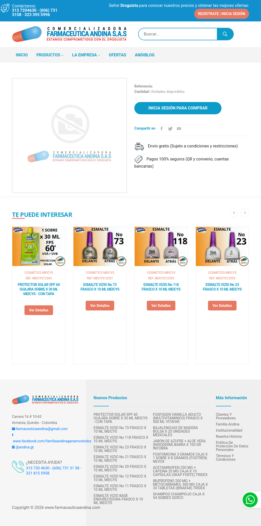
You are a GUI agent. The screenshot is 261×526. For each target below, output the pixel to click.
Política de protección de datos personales (232, 446)
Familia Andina (227, 424)
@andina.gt (23, 447)
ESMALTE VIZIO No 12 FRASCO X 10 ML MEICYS (120, 478)
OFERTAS (117, 55)
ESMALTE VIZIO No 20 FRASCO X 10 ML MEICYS (120, 468)
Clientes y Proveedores (226, 416)
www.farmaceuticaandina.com (72, 507)
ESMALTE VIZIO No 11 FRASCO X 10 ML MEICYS (120, 487)
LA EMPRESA (86, 55)
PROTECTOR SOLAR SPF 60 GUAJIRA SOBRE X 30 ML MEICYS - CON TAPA (39, 289)
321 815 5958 (37, 473)
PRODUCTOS (49, 55)
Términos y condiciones (226, 457)
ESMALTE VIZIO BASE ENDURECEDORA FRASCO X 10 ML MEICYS (118, 499)
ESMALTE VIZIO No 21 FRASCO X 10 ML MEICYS (120, 458)
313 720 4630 (37, 468)
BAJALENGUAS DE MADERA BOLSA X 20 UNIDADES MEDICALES (175, 431)
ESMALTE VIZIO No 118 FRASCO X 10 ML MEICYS (161, 287)
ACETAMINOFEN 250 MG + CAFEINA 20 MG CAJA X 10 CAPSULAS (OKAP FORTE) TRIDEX (180, 471)
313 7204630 (24, 10)
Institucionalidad (229, 430)
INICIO (22, 55)
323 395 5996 (37, 14)
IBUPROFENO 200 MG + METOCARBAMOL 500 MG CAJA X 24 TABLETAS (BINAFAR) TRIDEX (180, 484)
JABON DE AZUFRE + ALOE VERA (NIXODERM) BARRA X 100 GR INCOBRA (179, 444)
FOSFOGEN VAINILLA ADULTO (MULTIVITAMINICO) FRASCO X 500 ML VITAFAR (178, 418)
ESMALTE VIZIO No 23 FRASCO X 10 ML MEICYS (222, 287)
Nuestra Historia (229, 436)
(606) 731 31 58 (65, 468)
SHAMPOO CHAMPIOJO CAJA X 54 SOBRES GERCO (178, 495)
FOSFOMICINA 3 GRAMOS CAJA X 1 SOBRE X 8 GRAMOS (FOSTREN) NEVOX (180, 458)
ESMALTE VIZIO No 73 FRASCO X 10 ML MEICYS (100, 287)
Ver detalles (38, 310)
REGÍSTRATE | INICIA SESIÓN (221, 14)
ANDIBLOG (144, 55)
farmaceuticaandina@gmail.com (40, 429)
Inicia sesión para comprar (177, 108)
